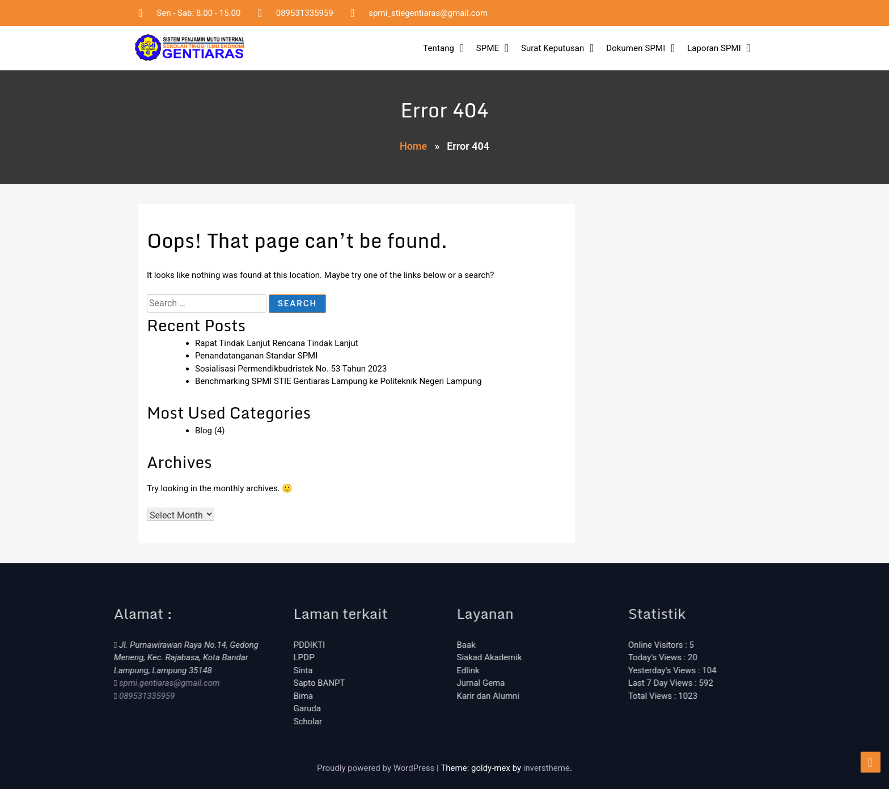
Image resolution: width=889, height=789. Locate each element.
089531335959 (89, 696)
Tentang (438, 48)
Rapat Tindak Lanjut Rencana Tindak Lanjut (276, 343)
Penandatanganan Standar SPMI (256, 356)
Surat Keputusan (552, 48)
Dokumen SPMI (635, 48)
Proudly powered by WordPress (377, 768)
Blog (203, 430)
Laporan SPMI (714, 48)
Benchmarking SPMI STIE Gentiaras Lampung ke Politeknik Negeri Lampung (338, 381)
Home (413, 146)
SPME (487, 48)
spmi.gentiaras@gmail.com (111, 683)
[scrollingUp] (870, 770)
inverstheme (546, 768)
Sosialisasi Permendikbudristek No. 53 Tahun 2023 (291, 369)
